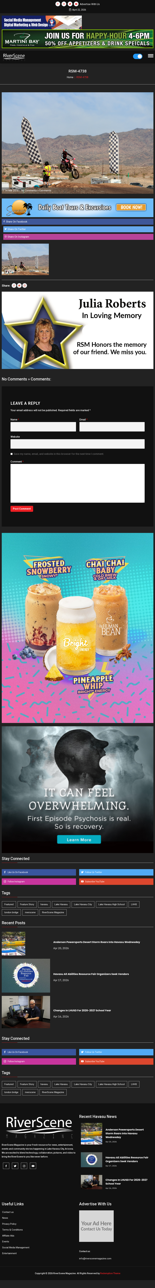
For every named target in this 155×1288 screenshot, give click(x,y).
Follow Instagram (16, 881)
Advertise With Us (90, 4)
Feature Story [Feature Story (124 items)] (27, 904)
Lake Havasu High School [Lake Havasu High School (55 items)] (111, 904)
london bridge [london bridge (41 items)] (11, 912)
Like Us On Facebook (17, 872)
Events (5, 1241)
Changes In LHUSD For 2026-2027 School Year (82, 1010)
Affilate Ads (8, 1235)
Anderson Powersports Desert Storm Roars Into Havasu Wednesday (96, 942)
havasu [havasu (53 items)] (44, 904)
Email (83, 419)
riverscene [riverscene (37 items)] (30, 912)
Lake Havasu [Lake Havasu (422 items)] (61, 904)
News (5, 1218)
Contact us (8, 1212)
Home (70, 77)
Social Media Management (15, 1247)
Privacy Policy (9, 1223)
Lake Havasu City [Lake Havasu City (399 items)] (83, 904)
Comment (17, 461)
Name (15, 419)
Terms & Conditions (12, 1229)
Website (15, 436)
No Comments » (30, 190)
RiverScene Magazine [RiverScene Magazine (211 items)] (53, 912)
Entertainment (9, 1253)
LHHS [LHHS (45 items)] (134, 904)
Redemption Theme (110, 1273)
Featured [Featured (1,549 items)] (9, 904)
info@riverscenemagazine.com (95, 1258)
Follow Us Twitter (93, 872)
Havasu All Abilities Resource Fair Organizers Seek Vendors (91, 974)
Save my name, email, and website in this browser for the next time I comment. (59, 453)
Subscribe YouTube (94, 881)
